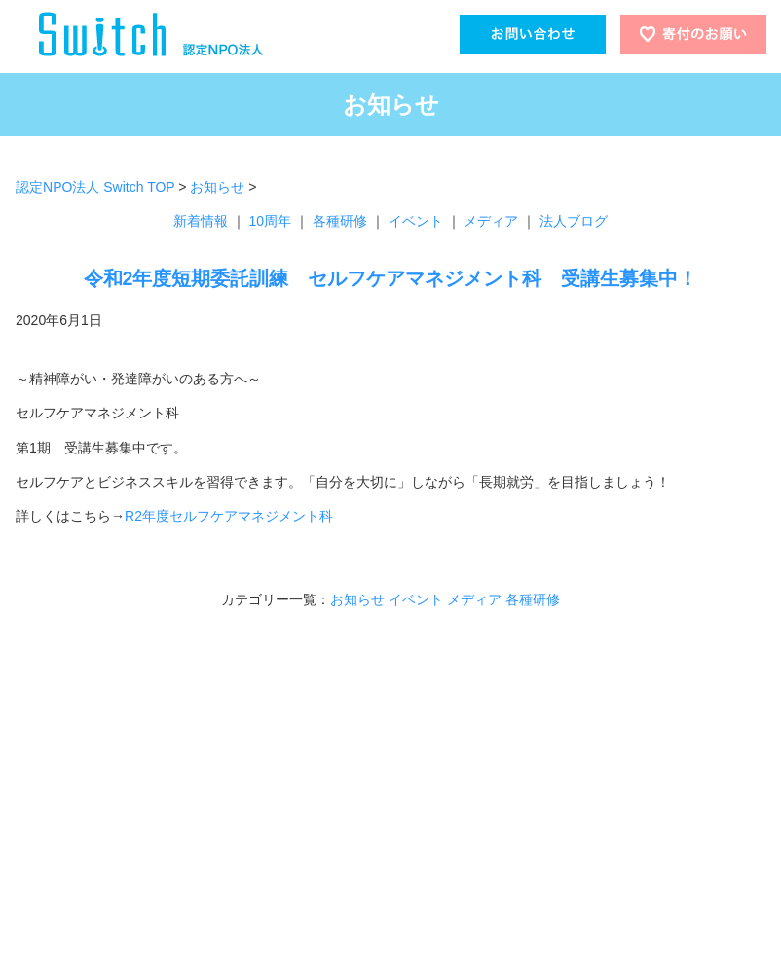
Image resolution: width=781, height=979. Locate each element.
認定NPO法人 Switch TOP (95, 187)
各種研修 (340, 221)
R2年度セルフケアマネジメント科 (229, 516)
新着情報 (200, 221)
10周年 (270, 221)
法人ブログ (573, 221)
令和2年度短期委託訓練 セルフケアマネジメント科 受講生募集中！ (391, 278)
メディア (491, 221)
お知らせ (217, 187)
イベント (416, 221)
